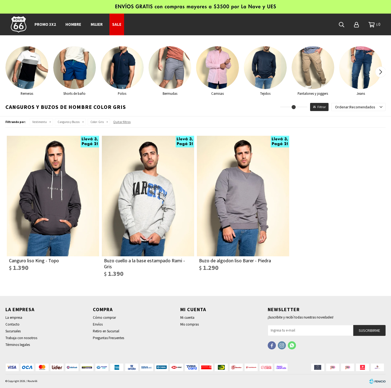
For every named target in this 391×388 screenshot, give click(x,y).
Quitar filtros (122, 122)
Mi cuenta (187, 317)
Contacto (12, 324)
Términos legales (17, 344)
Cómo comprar (104, 317)
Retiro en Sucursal (106, 331)
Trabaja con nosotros (21, 338)
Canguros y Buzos (69, 122)
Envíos (98, 324)
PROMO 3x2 (45, 24)
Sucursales (13, 331)
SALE (116, 24)
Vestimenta (39, 122)
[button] (380, 72)
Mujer (97, 24)
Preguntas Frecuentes (108, 338)
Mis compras (189, 324)
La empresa (13, 317)
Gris (97, 122)
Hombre (73, 24)
